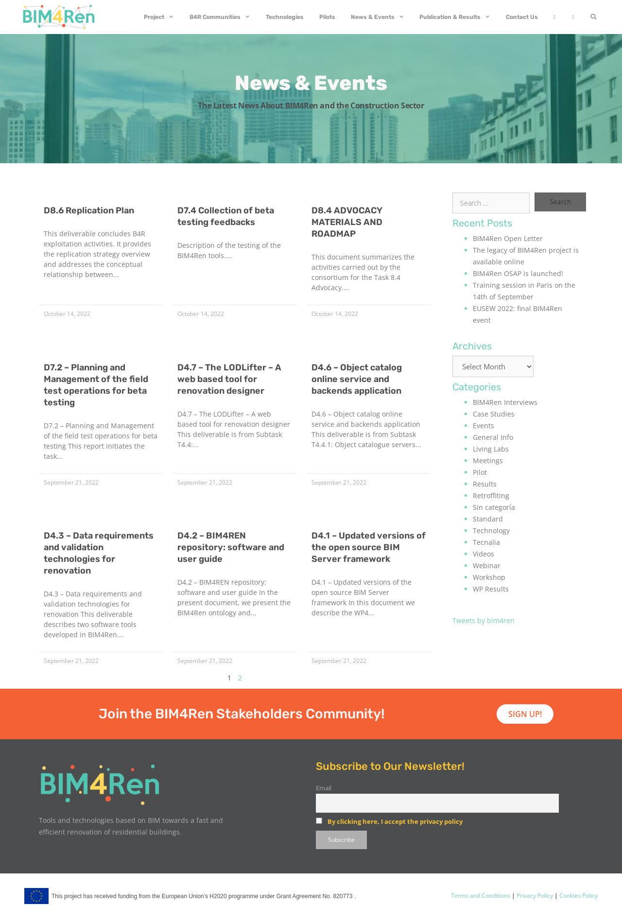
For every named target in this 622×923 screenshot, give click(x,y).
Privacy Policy (534, 895)
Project (163, 17)
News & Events (381, 17)
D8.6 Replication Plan (89, 210)
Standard (488, 518)
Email (323, 788)
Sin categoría (494, 507)
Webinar (487, 565)
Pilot (480, 472)
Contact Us (522, 17)
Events (483, 425)
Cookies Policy (578, 895)
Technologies (285, 17)
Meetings (488, 460)
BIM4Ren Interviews (505, 402)
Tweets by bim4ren (483, 620)
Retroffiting (491, 495)
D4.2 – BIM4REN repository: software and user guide (230, 547)
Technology (491, 530)
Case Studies (494, 413)
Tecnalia (486, 542)
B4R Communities (224, 17)
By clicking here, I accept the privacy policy (395, 821)
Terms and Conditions (480, 895)
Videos (483, 553)
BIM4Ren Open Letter (508, 238)
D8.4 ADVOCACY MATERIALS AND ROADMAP (346, 222)
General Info (493, 437)
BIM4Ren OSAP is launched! (518, 273)
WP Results (491, 588)
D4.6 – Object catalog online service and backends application (356, 379)
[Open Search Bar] (593, 17)
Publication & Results (458, 17)
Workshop (489, 577)
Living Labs (491, 448)
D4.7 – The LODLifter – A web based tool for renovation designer (229, 379)
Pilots (327, 17)
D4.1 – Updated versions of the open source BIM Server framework (368, 547)
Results (485, 483)
